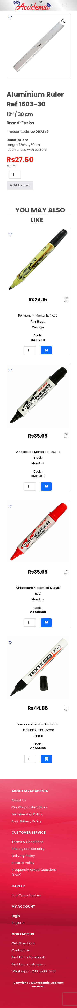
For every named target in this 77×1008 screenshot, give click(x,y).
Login (15, 915)
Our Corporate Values (29, 807)
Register (18, 922)
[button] (63, 21)
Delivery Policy (23, 855)
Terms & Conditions (27, 841)
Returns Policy (22, 862)
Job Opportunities (26, 895)
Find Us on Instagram (28, 964)
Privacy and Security (27, 848)
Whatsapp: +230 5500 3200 (33, 971)
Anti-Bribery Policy (26, 821)
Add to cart (20, 185)
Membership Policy (26, 814)
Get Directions (23, 943)
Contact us (20, 950)
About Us (18, 800)
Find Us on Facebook (28, 957)
